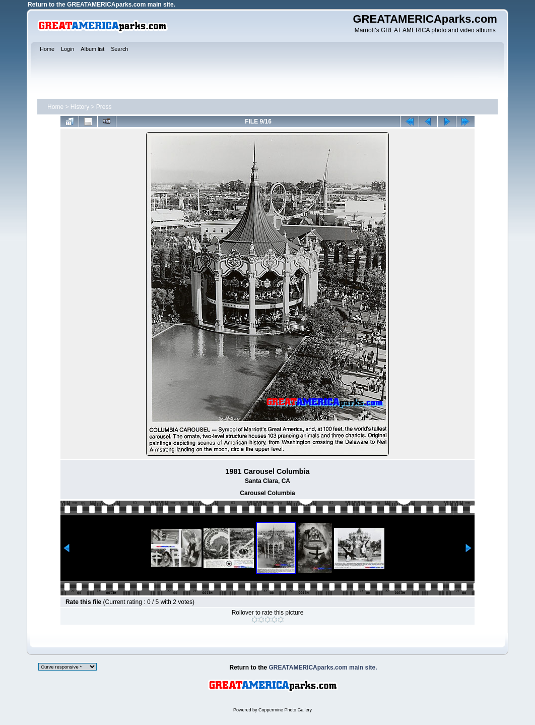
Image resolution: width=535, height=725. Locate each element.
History (80, 106)
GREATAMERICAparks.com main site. (121, 4)
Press (104, 106)
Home (55, 106)
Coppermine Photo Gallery (285, 709)
